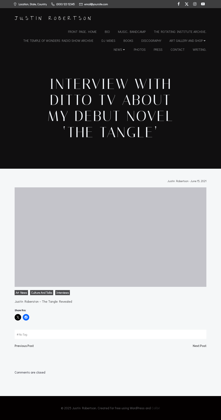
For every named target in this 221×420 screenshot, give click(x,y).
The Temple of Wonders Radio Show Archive (58, 40)
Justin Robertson (177, 181)
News (120, 49)
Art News (21, 293)
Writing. (199, 49)
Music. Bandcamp (132, 31)
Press (158, 49)
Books (128, 40)
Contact (178, 49)
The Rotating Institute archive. (180, 31)
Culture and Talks (41, 293)
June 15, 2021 (198, 181)
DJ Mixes (108, 40)
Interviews (62, 293)
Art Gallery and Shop (187, 40)
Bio (107, 31)
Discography (151, 40)
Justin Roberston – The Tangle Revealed (43, 301)
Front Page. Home (82, 31)
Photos (140, 49)
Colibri (156, 408)
